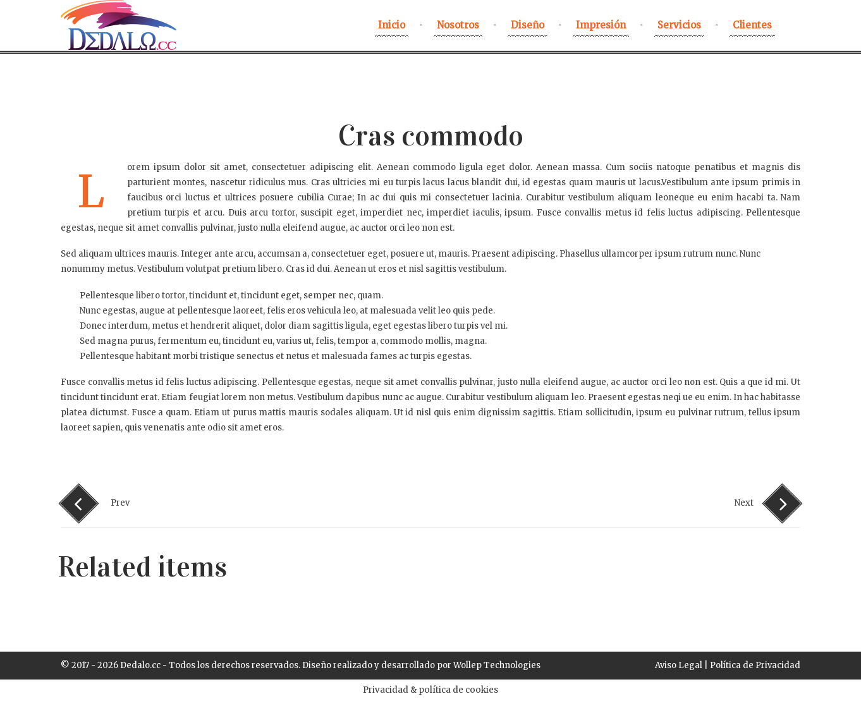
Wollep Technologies (496, 665)
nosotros (458, 25)
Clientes (752, 25)
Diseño (527, 25)
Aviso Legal (678, 665)
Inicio (391, 25)
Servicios (679, 25)
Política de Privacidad (755, 665)
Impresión (601, 25)
